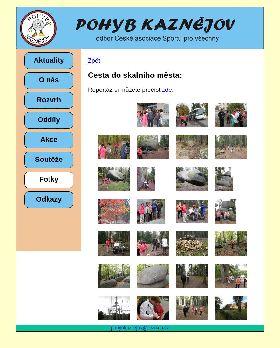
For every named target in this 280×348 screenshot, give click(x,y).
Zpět (94, 60)
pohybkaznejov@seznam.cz (140, 327)
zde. (168, 89)
